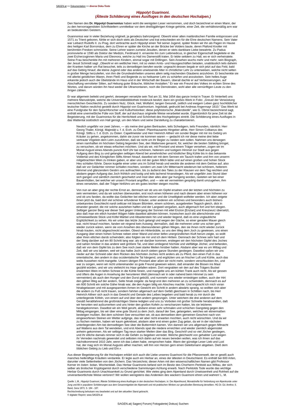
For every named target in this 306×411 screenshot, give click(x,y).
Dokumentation (77, 6)
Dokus (173, 403)
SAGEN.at (61, 6)
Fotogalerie (160, 403)
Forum (147, 403)
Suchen (183, 403)
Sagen (136, 403)
